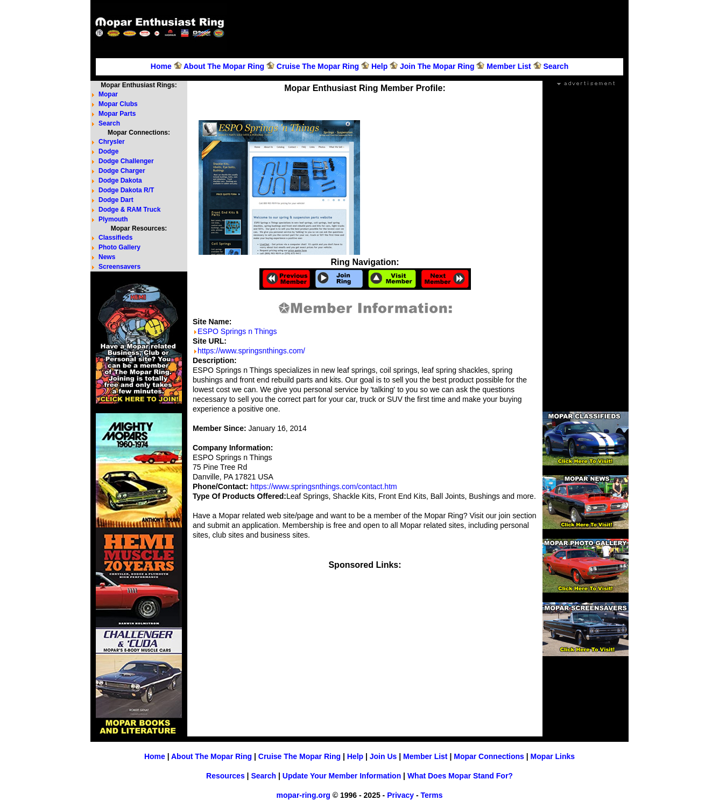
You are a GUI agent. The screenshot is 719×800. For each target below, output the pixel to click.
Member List (509, 66)
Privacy (400, 795)
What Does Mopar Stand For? (460, 775)
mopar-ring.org (303, 795)
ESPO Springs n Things (237, 331)
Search (555, 66)
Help (379, 66)
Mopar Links (553, 756)
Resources (225, 775)
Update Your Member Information (342, 775)
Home (161, 66)
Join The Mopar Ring (437, 66)
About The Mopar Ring (224, 66)
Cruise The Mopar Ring (318, 66)
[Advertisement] (429, 27)
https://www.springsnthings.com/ (251, 350)
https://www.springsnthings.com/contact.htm (323, 486)
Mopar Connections (489, 756)
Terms (431, 795)
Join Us (383, 756)
